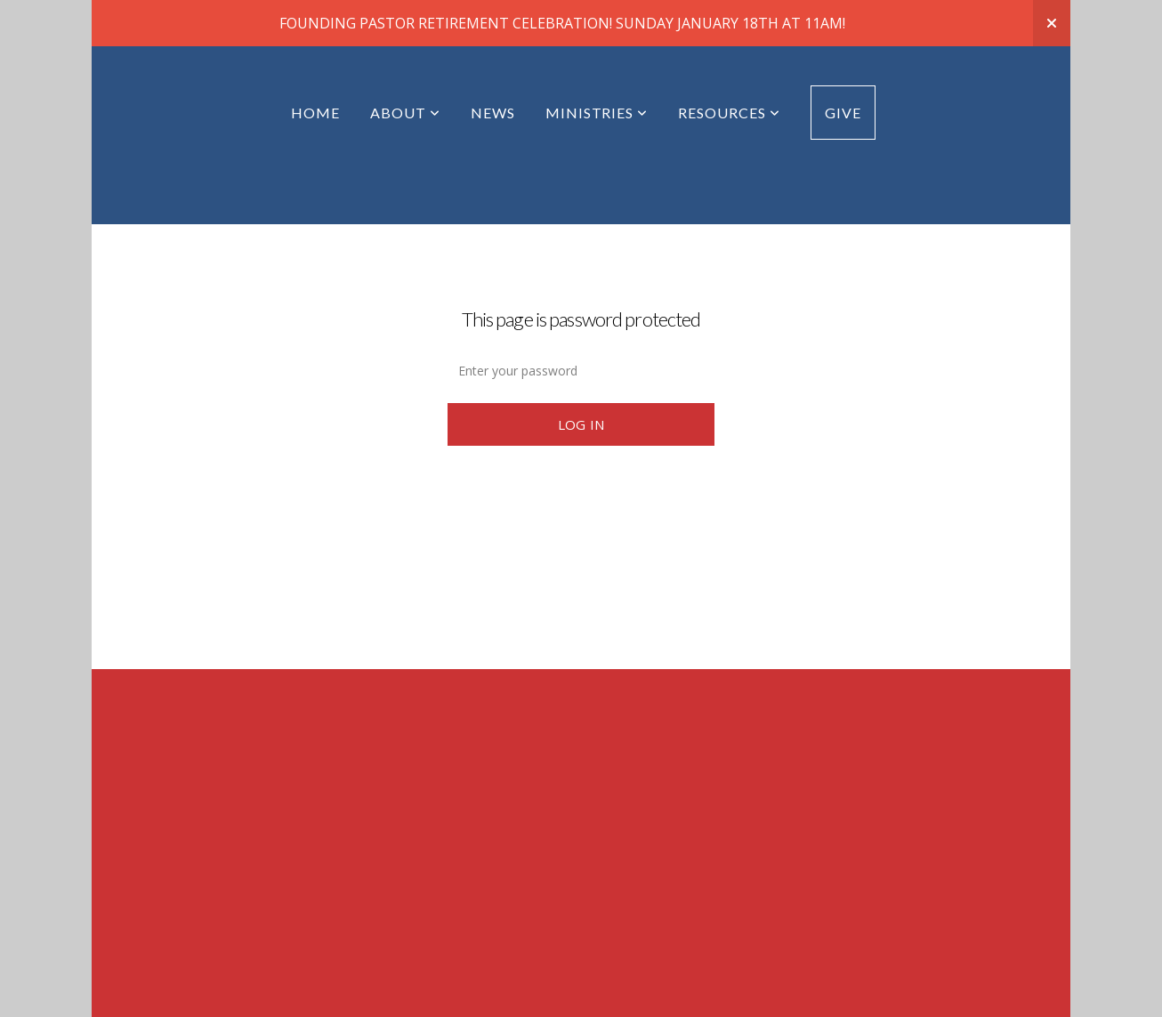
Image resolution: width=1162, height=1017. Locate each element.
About (405, 66)
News (493, 66)
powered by (581, 995)
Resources (729, 66)
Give (843, 66)
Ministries (597, 66)
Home (315, 66)
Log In (581, 378)
